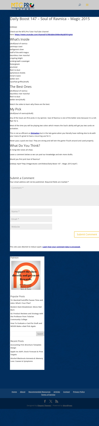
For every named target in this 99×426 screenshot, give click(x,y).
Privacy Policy (79, 392)
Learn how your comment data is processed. (61, 247)
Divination (35, 133)
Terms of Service (48, 394)
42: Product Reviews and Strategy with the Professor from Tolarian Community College (26, 316)
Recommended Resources (39, 392)
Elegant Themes (44, 405)
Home (14, 392)
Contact (66, 392)
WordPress (67, 405)
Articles (57, 392)
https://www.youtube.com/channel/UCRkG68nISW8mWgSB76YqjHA (44, 34)
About (22, 392)
